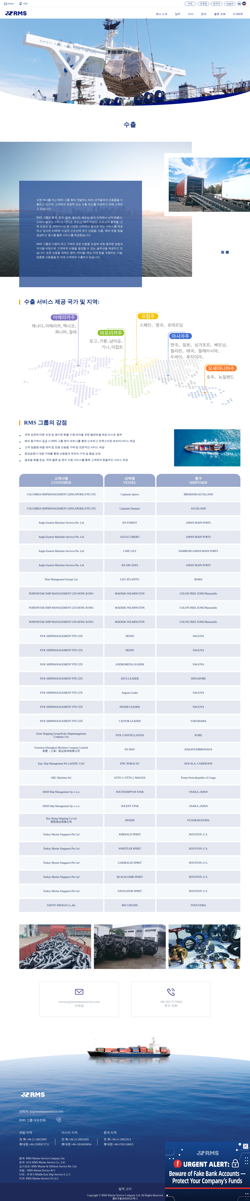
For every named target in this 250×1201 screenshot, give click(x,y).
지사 (190, 14)
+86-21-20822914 (121, 1139)
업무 (177, 14)
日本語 (203, 3)
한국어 (216, 3)
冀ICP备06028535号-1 (125, 1198)
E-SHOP (238, 14)
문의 (203, 14)
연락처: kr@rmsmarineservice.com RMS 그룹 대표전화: (41, 1116)
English (229, 3)
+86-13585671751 (39, 1144)
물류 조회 (220, 14)
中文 (190, 3)
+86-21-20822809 (36, 1139)
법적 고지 (125, 1189)
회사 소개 (161, 14)
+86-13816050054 (81, 1144)
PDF (25, 3)
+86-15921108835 (123, 1144)
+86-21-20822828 (78, 1139)
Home (11, 3)
